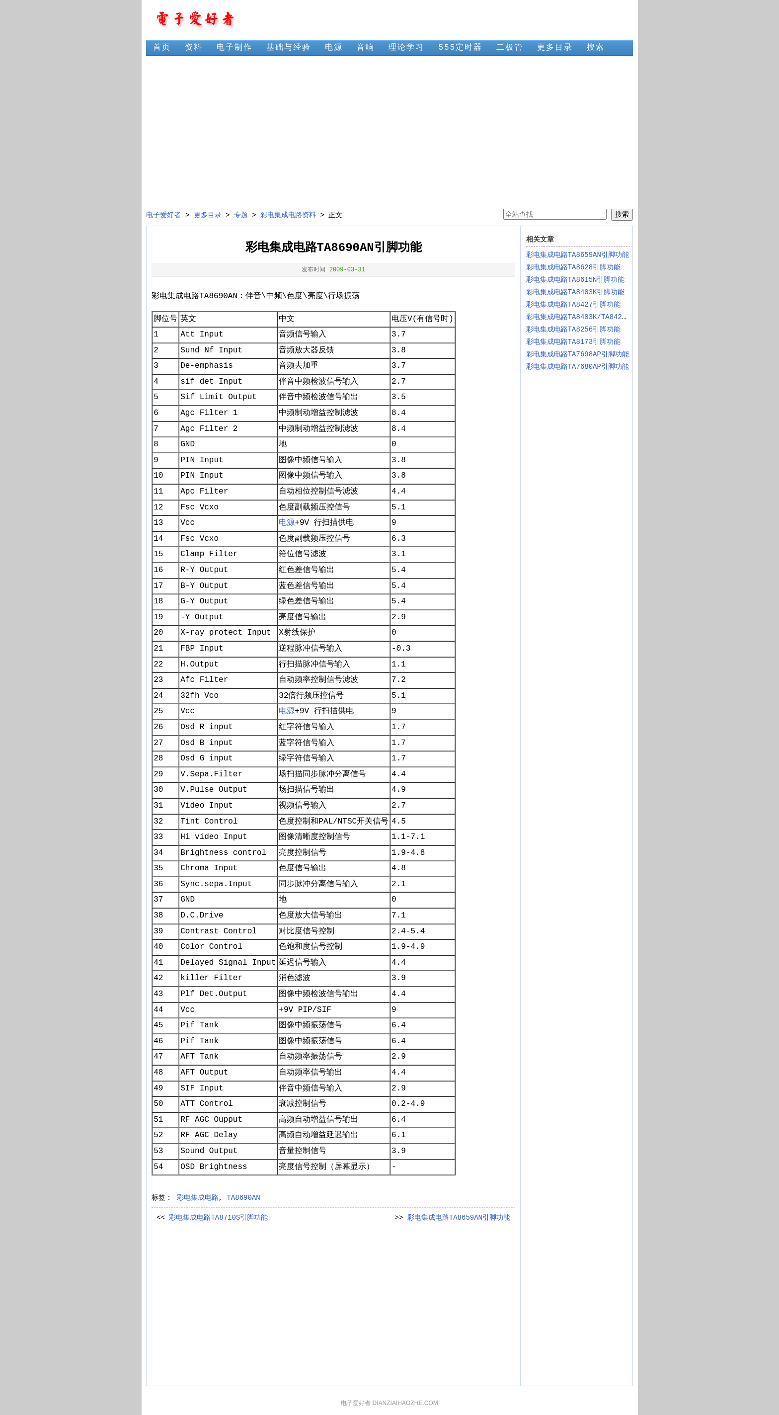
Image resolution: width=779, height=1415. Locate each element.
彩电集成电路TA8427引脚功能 (573, 305)
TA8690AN (243, 1198)
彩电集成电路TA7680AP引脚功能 (577, 367)
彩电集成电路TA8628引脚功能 (573, 267)
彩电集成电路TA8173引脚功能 (573, 342)
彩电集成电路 (198, 1198)
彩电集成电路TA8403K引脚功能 (575, 292)
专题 (241, 215)
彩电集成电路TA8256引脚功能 (573, 329)
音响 (366, 47)
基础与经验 (288, 47)
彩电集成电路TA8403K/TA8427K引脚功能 (592, 317)
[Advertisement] (389, 132)
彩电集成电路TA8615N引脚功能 (575, 280)
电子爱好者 (163, 215)
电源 (334, 47)
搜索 (596, 47)
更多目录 (555, 47)
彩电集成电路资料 (288, 215)
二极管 (509, 47)
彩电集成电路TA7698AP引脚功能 (577, 354)
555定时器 (460, 47)
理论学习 (406, 47)
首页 (162, 47)
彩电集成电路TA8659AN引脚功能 (458, 1218)
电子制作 (234, 47)
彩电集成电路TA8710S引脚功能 (218, 1218)
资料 (194, 47)
